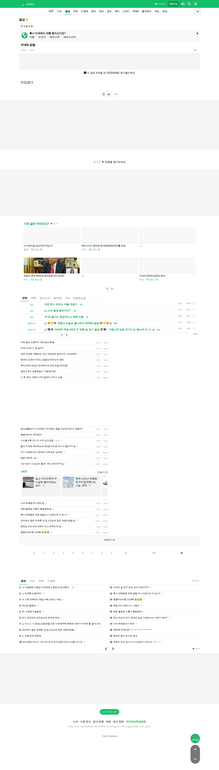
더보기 (102, 472)
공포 (109, 11)
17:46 (195, 581)
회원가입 (173, 4)
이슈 (59, 11)
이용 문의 (85, 721)
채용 (108, 721)
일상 (67, 11)
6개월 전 (24, 50)
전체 (24, 298)
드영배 (84, 11)
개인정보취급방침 (136, 721)
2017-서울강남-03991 (130, 726)
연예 (75, 11)
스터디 (126, 11)
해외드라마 (70, 37)
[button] (107, 288)
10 (126, 553)
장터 (93, 11)
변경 (164, 11)
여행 (31, 37)
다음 (154, 553)
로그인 (97, 162)
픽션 (101, 11)
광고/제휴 (98, 721)
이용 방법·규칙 (160, 4)
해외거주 (55, 37)
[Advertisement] (109, 679)
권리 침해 (118, 721)
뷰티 (117, 11)
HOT (51, 11)
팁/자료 (57, 298)
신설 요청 (27, 26)
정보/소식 (44, 298)
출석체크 (146, 11)
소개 (75, 721)
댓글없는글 (79, 298)
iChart (136, 11)
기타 (67, 298)
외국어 (42, 37)
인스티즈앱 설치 (109, 712)
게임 (156, 11)
